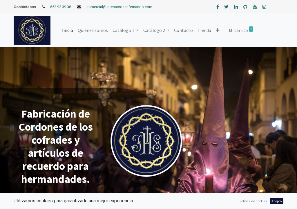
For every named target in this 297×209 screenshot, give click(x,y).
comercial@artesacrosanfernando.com (119, 7)
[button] (217, 30)
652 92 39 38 (60, 7)
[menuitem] (67, 30)
